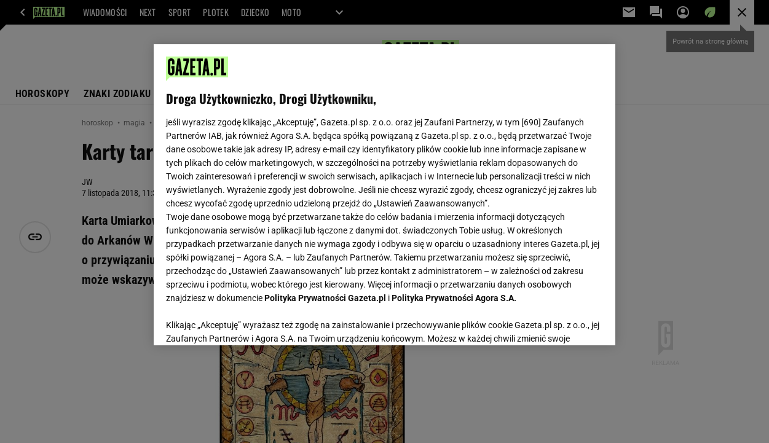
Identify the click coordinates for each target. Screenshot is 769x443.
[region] (384, 194)
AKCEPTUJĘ (561, 321)
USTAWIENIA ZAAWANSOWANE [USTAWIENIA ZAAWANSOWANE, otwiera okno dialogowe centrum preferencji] (247, 321)
